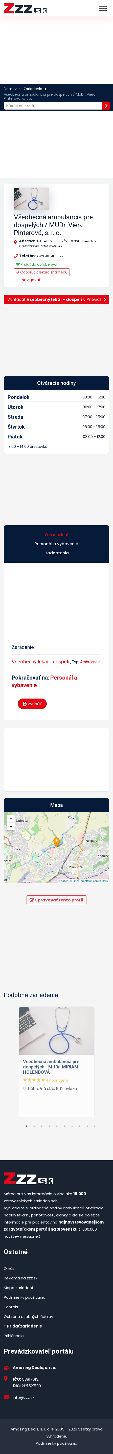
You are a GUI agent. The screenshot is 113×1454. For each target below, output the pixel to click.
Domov (10, 88)
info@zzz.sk (23, 1397)
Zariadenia (33, 88)
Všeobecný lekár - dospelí (40, 662)
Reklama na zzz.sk (20, 1278)
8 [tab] (79, 1126)
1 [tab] (26, 1126)
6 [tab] (64, 1126)
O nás (9, 1268)
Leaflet (63, 880)
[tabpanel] (56, 1060)
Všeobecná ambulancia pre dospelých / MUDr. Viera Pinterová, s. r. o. (53, 225)
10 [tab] (94, 1126)
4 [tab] (49, 1126)
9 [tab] (87, 1126)
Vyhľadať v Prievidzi (56, 299)
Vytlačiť (32, 703)
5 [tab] (56, 1126)
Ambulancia (90, 662)
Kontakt (11, 1307)
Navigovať (30, 279)
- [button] (11, 826)
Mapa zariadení (18, 1287)
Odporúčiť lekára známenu (41, 272)
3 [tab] (41, 1126)
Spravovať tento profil (56, 900)
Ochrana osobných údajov (28, 1316)
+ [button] (11, 819)
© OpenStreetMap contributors (89, 880)
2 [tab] (34, 1126)
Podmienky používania (25, 1297)
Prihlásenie (14, 1335)
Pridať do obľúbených (37, 264)
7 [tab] (72, 1126)
